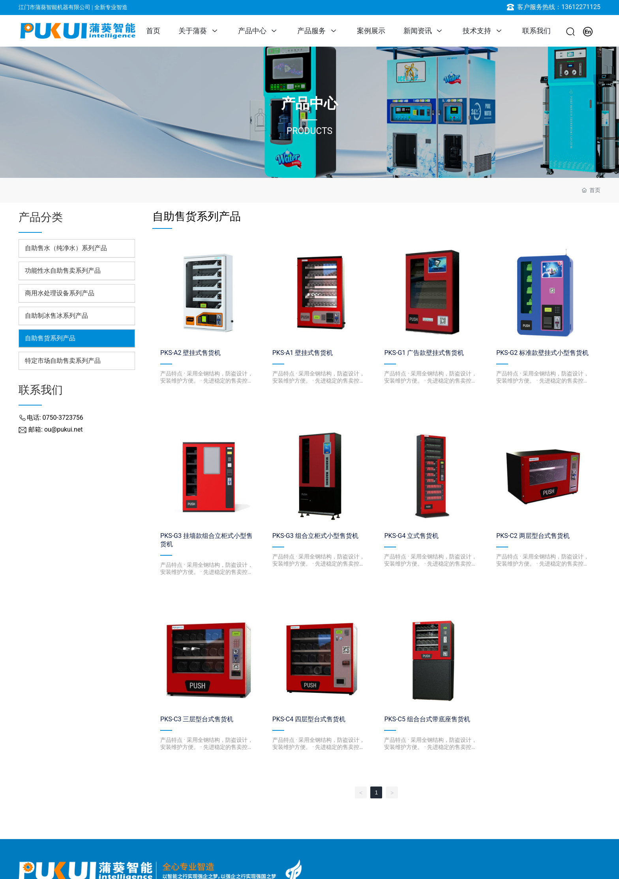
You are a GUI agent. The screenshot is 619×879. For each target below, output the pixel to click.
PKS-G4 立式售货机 (411, 535)
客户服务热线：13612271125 (558, 7)
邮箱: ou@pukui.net (55, 429)
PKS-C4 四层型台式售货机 (308, 719)
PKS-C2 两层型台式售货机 (532, 535)
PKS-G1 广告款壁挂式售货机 (424, 353)
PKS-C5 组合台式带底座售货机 (427, 719)
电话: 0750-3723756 (55, 417)
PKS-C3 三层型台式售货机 (196, 719)
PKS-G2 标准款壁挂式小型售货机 (542, 353)
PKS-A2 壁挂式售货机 (190, 353)
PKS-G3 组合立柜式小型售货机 (315, 535)
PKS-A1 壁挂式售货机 (302, 353)
